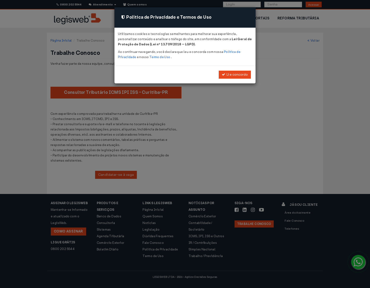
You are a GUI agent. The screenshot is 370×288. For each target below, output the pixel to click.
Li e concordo (235, 74)
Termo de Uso (160, 57)
